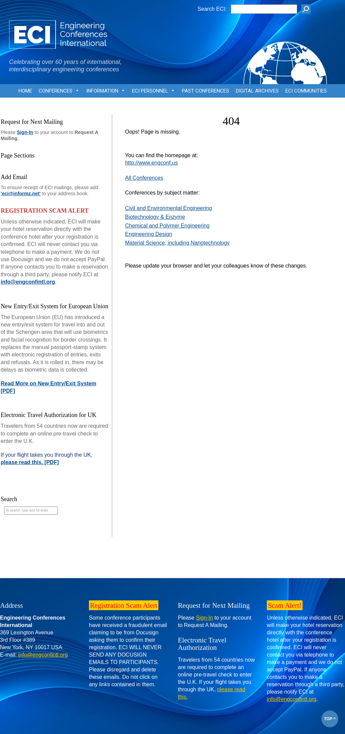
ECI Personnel (153, 92)
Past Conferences (205, 91)
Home (25, 91)
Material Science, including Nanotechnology (177, 243)
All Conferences (144, 178)
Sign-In (25, 132)
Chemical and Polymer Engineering (167, 226)
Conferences (59, 92)
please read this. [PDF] (30, 462)
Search (9, 499)
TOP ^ (330, 718)
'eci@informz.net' (20, 193)
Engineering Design (148, 234)
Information (105, 92)
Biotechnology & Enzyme (155, 217)
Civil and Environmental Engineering (168, 208)
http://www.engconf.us (151, 163)
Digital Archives (257, 91)
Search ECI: (211, 9)
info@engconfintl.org (28, 282)
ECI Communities (306, 91)
